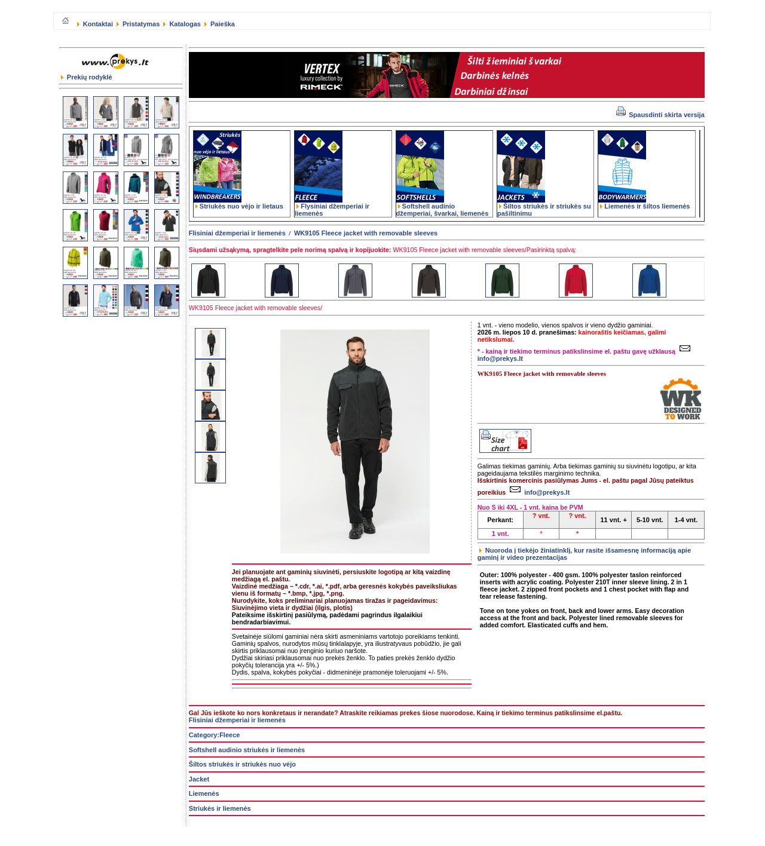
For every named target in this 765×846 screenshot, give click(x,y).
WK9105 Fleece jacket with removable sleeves (365, 233)
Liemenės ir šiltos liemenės (644, 203)
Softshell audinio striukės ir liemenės (247, 749)
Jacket (199, 779)
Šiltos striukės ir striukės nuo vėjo (242, 764)
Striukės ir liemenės (220, 808)
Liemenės (204, 793)
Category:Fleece (214, 734)
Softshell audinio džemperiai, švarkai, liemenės (442, 207)
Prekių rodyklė (86, 77)
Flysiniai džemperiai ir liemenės (332, 207)
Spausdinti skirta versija (660, 114)
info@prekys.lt (538, 492)
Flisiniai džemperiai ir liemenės (237, 233)
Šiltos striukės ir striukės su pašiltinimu (544, 207)
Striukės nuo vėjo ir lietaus (238, 203)
